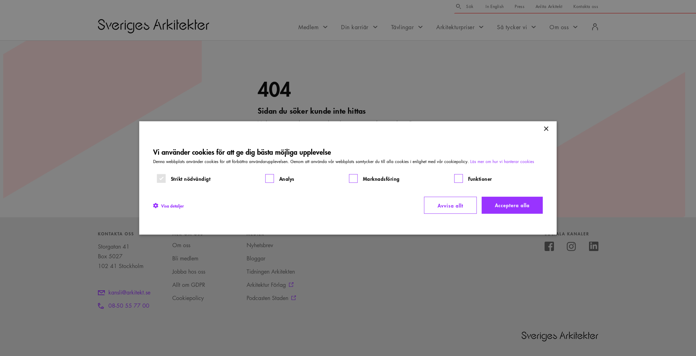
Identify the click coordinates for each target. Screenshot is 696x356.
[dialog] (348, 178)
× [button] (545, 129)
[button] (168, 205)
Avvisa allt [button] (450, 205)
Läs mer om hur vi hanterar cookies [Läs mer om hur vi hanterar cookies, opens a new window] (502, 161)
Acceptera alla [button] (512, 205)
